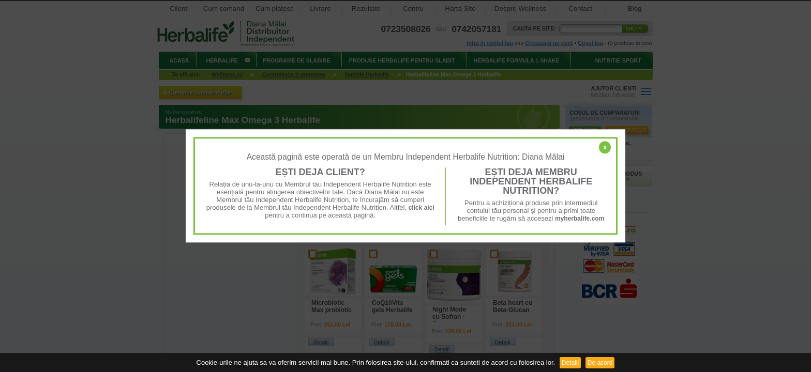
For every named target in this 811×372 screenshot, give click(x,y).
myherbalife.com (579, 218)
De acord (600, 362)
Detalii (570, 362)
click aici (421, 207)
